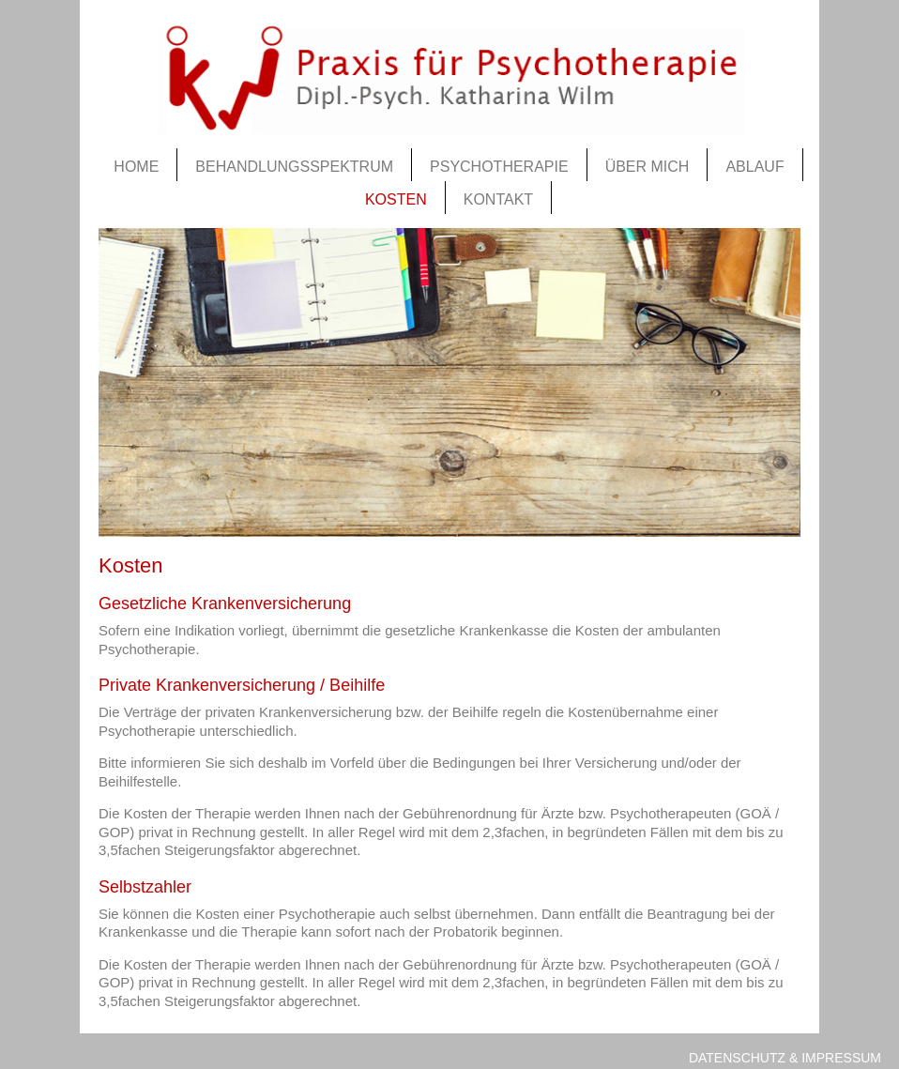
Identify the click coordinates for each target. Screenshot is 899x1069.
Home (136, 167)
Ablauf (754, 167)
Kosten (396, 199)
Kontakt (498, 199)
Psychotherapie (499, 167)
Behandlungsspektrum (294, 167)
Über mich (647, 167)
